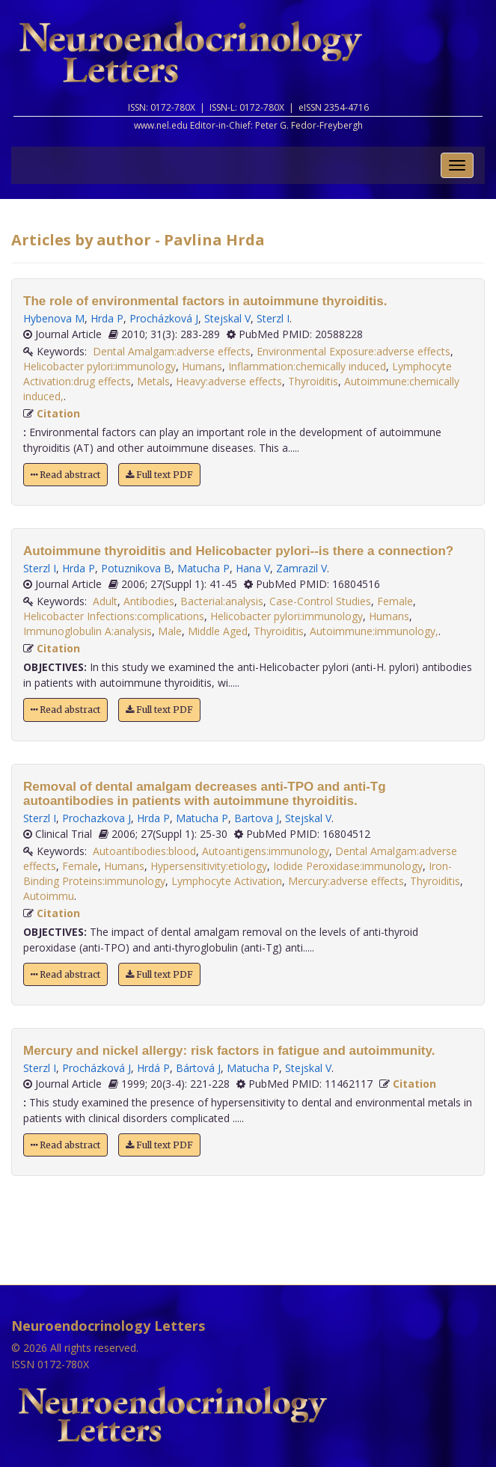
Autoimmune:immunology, (374, 631)
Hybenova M (54, 318)
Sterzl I (273, 318)
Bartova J (256, 818)
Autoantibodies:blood (144, 851)
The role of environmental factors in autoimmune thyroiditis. (205, 301)
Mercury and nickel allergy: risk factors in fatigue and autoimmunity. (229, 1051)
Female (395, 601)
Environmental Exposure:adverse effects (353, 351)
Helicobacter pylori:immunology (99, 366)
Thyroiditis (313, 381)
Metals (153, 381)
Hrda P (107, 318)
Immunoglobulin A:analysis (87, 631)
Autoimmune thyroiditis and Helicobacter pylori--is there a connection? (238, 551)
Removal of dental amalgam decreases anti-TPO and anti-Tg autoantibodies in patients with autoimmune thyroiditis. (204, 794)
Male (170, 631)
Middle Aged (218, 631)
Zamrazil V (301, 568)
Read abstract (65, 474)
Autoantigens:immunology (265, 851)
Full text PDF (159, 474)
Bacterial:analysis (221, 601)
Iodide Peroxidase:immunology (348, 866)
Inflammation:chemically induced (307, 366)
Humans (202, 366)
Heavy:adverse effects (229, 381)
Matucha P (203, 568)
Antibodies (148, 601)
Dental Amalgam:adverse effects (172, 351)
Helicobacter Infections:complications (113, 616)
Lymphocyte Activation (226, 881)
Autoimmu (48, 896)
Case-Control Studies (320, 601)
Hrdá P (153, 1068)
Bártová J (198, 1068)
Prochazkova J (96, 818)
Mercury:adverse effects (346, 881)
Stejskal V (227, 318)
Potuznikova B (136, 568)
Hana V (253, 568)
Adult (105, 601)
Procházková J (163, 318)
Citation (58, 413)
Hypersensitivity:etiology (208, 866)
